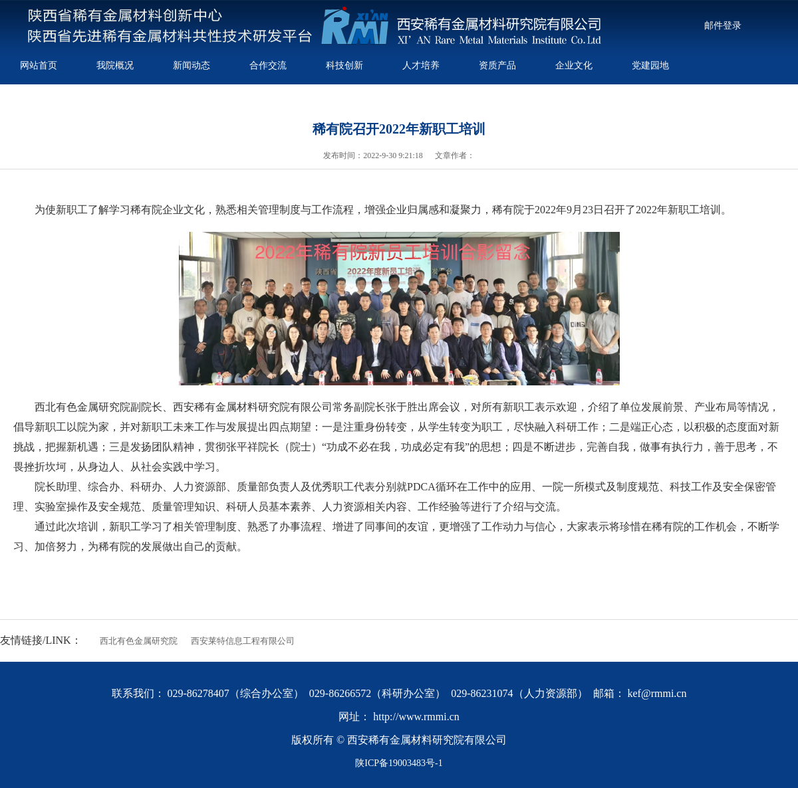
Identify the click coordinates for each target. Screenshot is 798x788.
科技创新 (344, 65)
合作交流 (268, 65)
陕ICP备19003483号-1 (398, 763)
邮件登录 (722, 26)
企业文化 (574, 65)
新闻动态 (191, 65)
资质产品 (497, 65)
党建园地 (650, 65)
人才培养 (421, 65)
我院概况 (115, 65)
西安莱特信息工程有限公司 (243, 641)
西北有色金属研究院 (139, 641)
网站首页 (38, 65)
